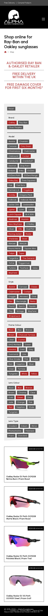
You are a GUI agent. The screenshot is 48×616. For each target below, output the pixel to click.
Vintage (20, 311)
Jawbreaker (28, 204)
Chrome (22, 392)
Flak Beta (20, 185)
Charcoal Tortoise (26, 335)
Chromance (14, 151)
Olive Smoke (14, 359)
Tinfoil (11, 263)
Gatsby (12, 195)
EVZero (31, 170)
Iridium (24, 426)
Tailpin (12, 253)
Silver (31, 364)
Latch (30, 209)
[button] (43, 19)
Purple (35, 359)
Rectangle (21, 301)
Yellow (34, 373)
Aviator (12, 141)
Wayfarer (13, 273)
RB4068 (12, 243)
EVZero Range (31, 175)
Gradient (13, 426)
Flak (10, 185)
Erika (21, 170)
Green (28, 344)
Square (32, 306)
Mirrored (24, 296)
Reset (11, 108)
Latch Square (15, 214)
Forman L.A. (14, 190)
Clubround (13, 156)
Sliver (24, 239)
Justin (21, 209)
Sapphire (20, 364)
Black (11, 330)
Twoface (24, 268)
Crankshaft (28, 161)
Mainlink (25, 219)
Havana (12, 349)
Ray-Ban (23, 122)
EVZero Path (14, 175)
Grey (31, 349)
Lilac (24, 354)
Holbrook (13, 200)
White (24, 373)
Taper (21, 253)
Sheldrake (13, 239)
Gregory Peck (25, 195)
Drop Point (25, 166)
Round (11, 306)
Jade (11, 402)
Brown (11, 335)
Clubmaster (29, 151)
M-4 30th (29, 214)
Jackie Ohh (14, 204)
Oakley (12, 122)
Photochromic (15, 431)
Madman (13, 219)
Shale (31, 407)
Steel (11, 369)
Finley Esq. (13, 180)
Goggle (12, 296)
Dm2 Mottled (15, 344)
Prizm (11, 435)
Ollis (20, 229)
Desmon (12, 166)
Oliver (11, 229)
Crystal (21, 339)
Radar (28, 234)
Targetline (13, 258)
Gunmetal (13, 354)
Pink (26, 359)
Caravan (13, 146)
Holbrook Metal (27, 200)
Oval (34, 296)
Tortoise (21, 369)
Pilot (10, 301)
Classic (34, 287)
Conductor (14, 161)
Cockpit (25, 156)
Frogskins (28, 190)
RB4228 (23, 243)
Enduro (12, 170)
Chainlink (23, 141)
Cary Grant (26, 146)
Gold (22, 349)
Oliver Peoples (15, 127)
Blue (20, 330)
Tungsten (13, 373)
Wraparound (14, 316)
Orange (21, 402)
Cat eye (23, 287)
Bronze (29, 330)
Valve (35, 268)
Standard (22, 435)
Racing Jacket (15, 234)
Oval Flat (30, 229)
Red (10, 364)
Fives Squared (28, 180)
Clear (11, 339)
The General (28, 258)
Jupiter (12, 209)
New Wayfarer (15, 224)
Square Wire (30, 248)
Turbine (12, 268)
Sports (22, 306)
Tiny (10, 311)
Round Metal (14, 248)
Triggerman (24, 263)
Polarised (30, 431)
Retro (32, 301)
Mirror (34, 426)
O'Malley (30, 224)
